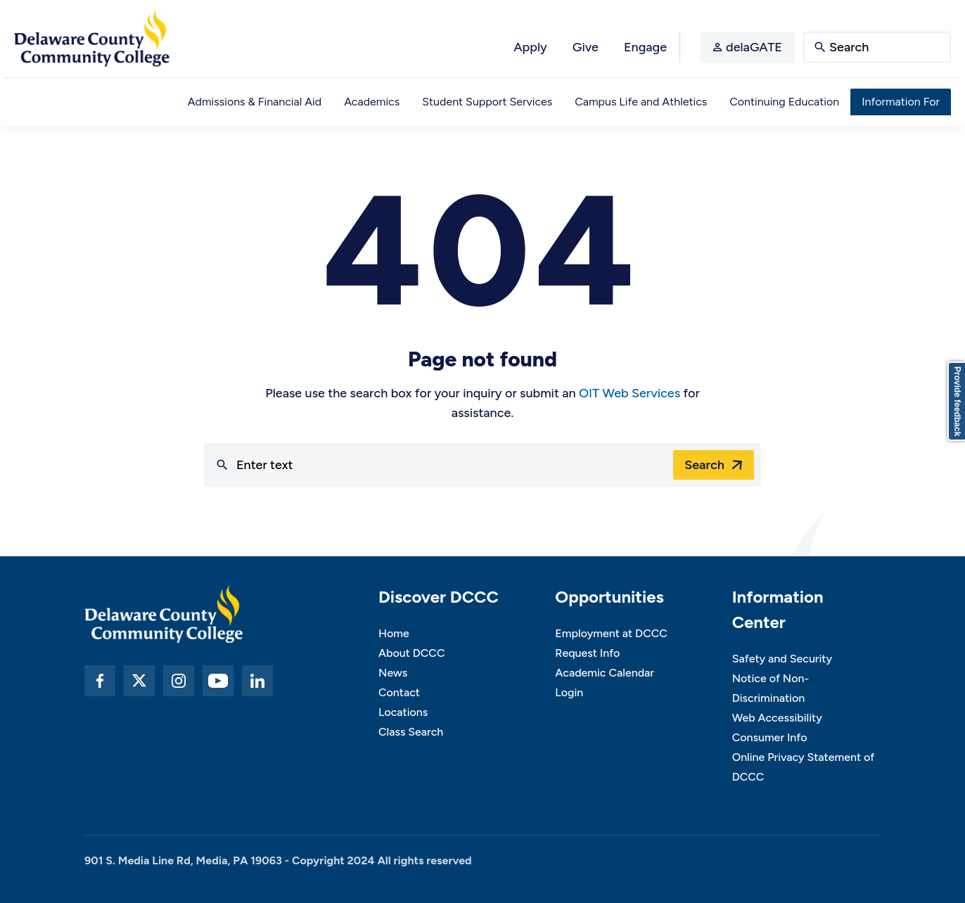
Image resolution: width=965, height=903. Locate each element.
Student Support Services (487, 101)
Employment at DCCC (611, 633)
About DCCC (411, 653)
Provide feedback (957, 401)
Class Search (410, 731)
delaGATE (754, 47)
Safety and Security (782, 658)
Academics (372, 101)
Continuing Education (784, 101)
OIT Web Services (629, 393)
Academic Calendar (604, 672)
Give (586, 47)
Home (393, 633)
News (392, 672)
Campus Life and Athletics (641, 101)
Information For (901, 101)
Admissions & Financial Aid (254, 101)
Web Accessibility (777, 717)
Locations (403, 712)
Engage (645, 47)
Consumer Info (769, 737)
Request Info (587, 653)
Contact (399, 692)
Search (704, 465)
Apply (530, 47)
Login (569, 692)
